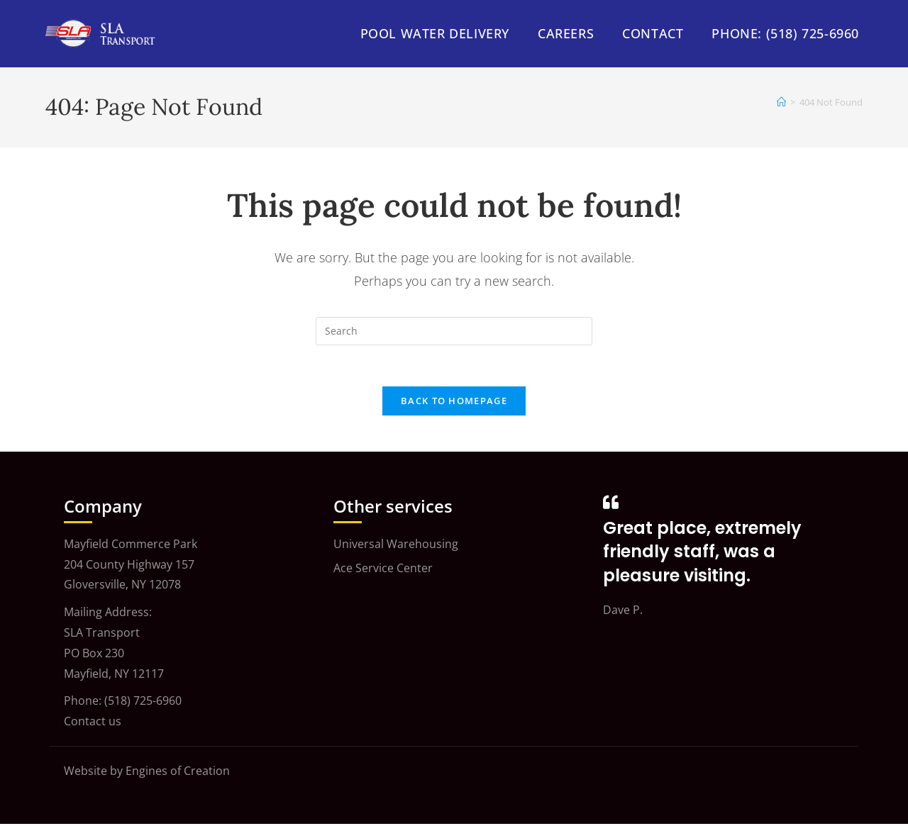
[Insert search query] (454, 331)
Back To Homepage (454, 402)
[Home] (781, 102)
